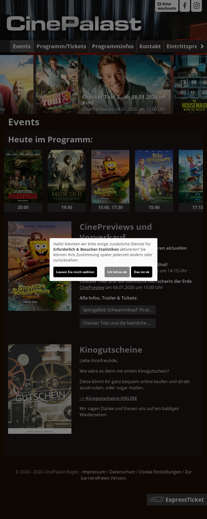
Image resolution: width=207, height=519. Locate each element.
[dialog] (103, 259)
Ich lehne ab (117, 272)
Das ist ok (141, 272)
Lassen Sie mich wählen (75, 272)
